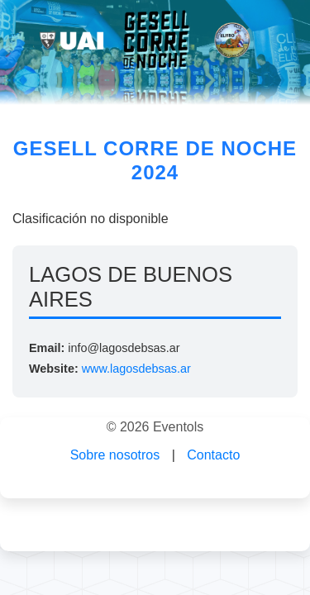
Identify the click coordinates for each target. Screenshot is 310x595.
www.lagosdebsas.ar (136, 368)
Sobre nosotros (115, 455)
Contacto (213, 455)
